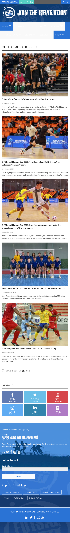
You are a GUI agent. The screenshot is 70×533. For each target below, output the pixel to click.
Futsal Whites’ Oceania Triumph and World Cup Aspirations (28, 99)
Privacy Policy (24, 430)
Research (44, 35)
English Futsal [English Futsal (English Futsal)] (35, 498)
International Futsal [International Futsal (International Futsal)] (51, 492)
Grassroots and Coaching (29, 26)
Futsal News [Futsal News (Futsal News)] (19, 498)
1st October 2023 (7, 232)
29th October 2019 (8, 353)
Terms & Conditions (9, 430)
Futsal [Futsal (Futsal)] (6, 498)
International (10, 35)
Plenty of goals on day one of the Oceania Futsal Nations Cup (29, 348)
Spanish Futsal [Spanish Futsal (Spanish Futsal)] (31, 492)
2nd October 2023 (8, 169)
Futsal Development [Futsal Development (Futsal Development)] (12, 492)
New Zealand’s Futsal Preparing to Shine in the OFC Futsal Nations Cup (33, 288)
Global (28, 35)
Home (5, 26)
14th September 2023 (9, 292)
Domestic (55, 26)
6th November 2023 (8, 103)
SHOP (58, 35)
